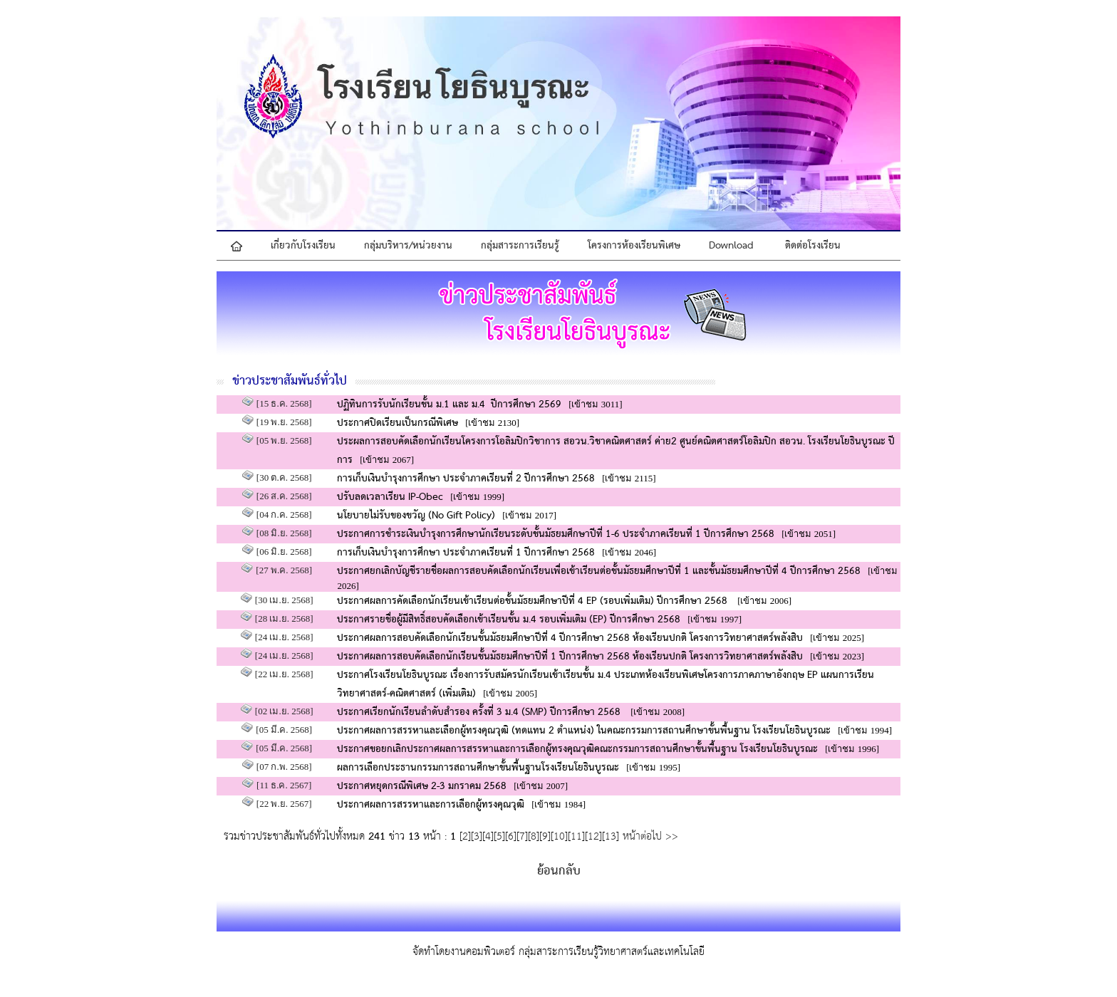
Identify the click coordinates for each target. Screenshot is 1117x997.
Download (731, 245)
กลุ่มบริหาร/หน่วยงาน (408, 245)
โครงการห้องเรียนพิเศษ (634, 245)
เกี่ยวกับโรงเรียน (303, 245)
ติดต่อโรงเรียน (812, 245)
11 (576, 836)
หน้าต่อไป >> (648, 836)
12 (593, 836)
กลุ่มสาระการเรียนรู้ (520, 245)
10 (559, 836)
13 (610, 836)
